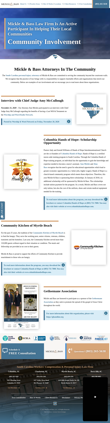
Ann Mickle (85, 164)
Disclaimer (66, 398)
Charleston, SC (41, 371)
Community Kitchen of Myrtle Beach (48, 233)
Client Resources (71, 4)
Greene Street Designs (59, 412)
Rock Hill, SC (96, 371)
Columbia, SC (14, 371)
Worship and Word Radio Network (18, 115)
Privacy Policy (81, 398)
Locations (58, 4)
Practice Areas (36, 4)
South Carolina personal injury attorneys (23, 75)
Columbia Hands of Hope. (71, 154)
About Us (24, 4)
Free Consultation (86, 4)
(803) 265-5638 (96, 351)
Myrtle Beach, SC (69, 371)
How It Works (48, 4)
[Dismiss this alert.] (69, 122)
